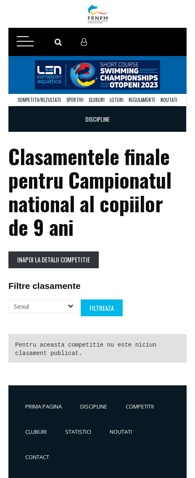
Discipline (93, 406)
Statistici (78, 431)
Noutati (169, 99)
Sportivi (75, 99)
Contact (37, 457)
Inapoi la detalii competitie (53, 259)
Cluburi (97, 99)
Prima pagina (43, 406)
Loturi (117, 99)
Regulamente (142, 99)
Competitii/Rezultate (39, 99)
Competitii (140, 406)
